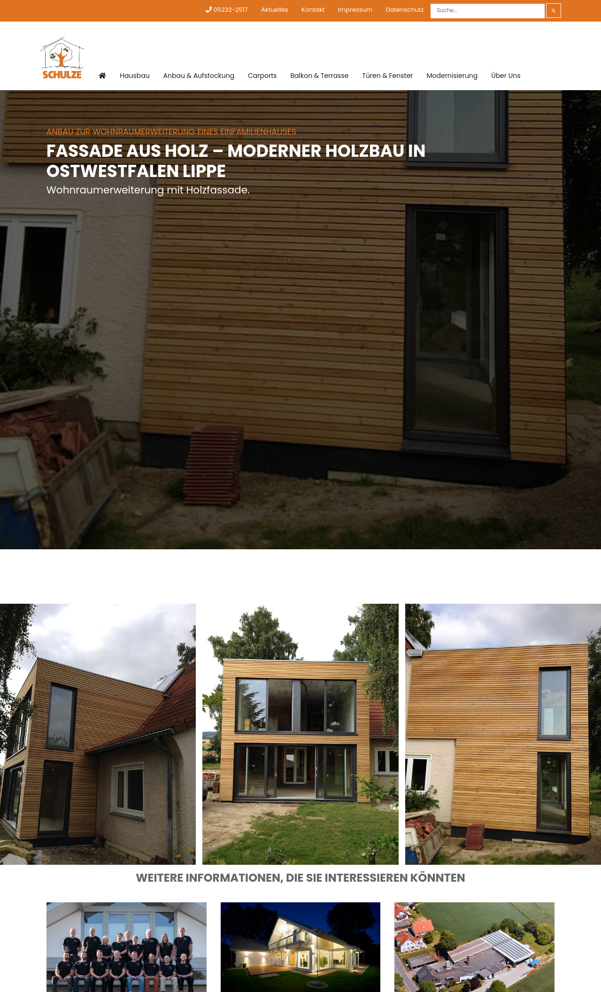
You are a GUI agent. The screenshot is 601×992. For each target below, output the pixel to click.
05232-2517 (226, 9)
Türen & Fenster (387, 75)
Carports (262, 75)
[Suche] (488, 11)
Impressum (355, 9)
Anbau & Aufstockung (199, 75)
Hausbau (134, 75)
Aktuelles (274, 9)
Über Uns (505, 75)
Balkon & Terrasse (320, 75)
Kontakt (312, 9)
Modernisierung (452, 75)
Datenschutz (404, 9)
